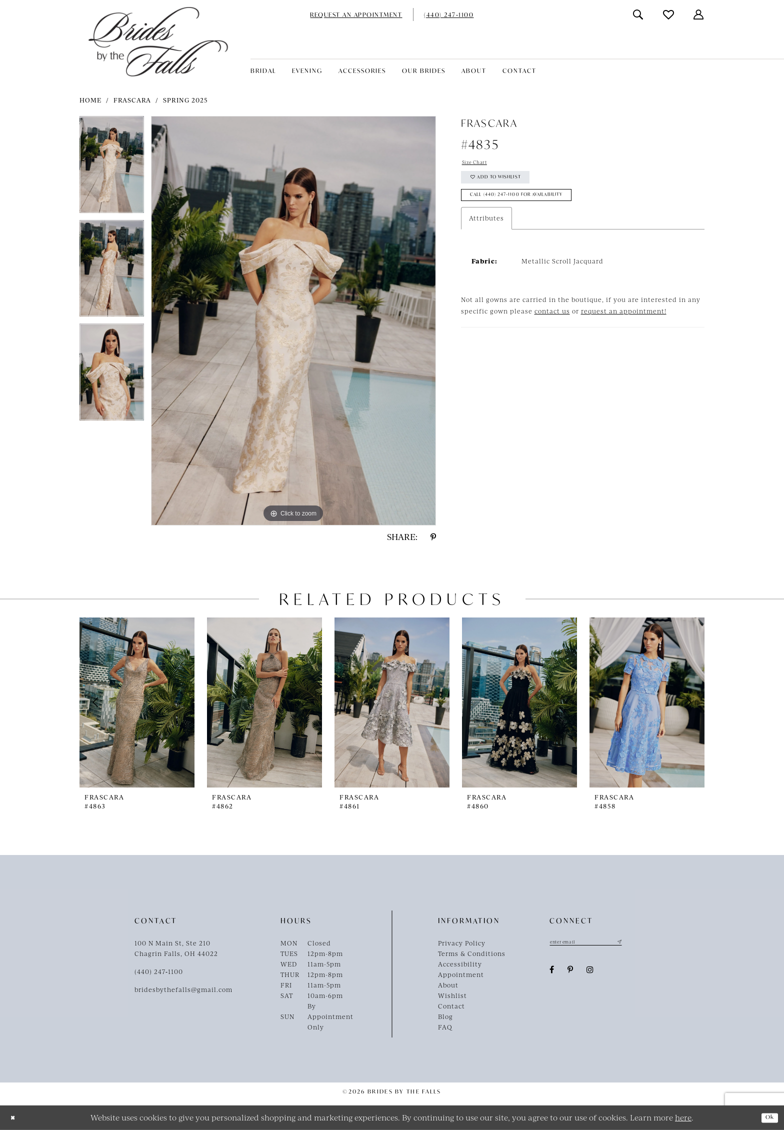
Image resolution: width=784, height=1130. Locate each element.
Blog (445, 1016)
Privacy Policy (462, 943)
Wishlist (452, 995)
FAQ (445, 1027)
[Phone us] (448, 14)
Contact (451, 1006)
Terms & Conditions (472, 953)
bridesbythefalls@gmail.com (183, 989)
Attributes (486, 234)
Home (91, 100)
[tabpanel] (112, 168)
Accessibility (460, 964)
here (683, 1117)
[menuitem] (356, 14)
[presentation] (137, 702)
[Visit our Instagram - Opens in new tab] (590, 972)
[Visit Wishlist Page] (669, 14)
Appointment (461, 974)
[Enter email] (600, 943)
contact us (552, 327)
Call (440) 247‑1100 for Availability (538, 208)
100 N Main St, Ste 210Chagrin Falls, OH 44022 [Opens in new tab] (176, 948)
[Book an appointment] (356, 14)
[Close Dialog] (15, 1117)
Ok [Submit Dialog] (767, 1117)
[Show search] (639, 14)
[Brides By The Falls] (158, 41)
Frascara (132, 100)
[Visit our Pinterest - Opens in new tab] (571, 972)
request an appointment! (623, 327)
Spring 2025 (185, 100)
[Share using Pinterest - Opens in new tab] (433, 537)
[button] (699, 14)
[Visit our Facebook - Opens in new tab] (552, 972)
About (448, 985)
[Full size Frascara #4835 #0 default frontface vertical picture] (294, 320)
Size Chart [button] (480, 164)
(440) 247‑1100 (158, 971)
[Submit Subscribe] (645, 943)
